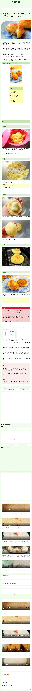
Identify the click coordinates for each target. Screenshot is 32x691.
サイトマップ (17, 680)
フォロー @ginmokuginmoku (12, 583)
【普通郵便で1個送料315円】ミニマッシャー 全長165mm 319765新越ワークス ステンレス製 (12, 333)
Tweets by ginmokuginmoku (5, 583)
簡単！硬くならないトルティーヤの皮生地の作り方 (13, 525)
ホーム (2, 11)
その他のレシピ (6, 11)
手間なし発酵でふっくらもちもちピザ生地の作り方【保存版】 (15, 664)
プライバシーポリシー (5, 680)
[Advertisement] (16, 6)
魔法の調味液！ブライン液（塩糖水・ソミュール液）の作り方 (15, 567)
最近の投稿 (4, 587)
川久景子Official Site (4, 682)
